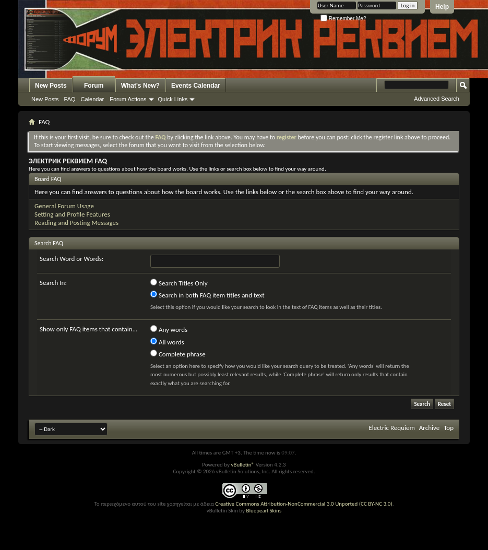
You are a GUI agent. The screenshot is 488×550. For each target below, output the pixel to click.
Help (442, 6)
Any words (168, 329)
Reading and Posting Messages (76, 222)
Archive (429, 428)
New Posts (51, 85)
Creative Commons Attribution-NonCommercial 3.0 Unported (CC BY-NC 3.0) (303, 503)
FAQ (70, 99)
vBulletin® (242, 464)
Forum (93, 85)
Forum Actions (128, 99)
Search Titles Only (179, 283)
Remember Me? (343, 18)
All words (167, 342)
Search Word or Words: (71, 258)
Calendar (92, 99)
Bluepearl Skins (263, 510)
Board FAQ (47, 179)
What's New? (140, 85)
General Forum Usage (64, 206)
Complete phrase (178, 354)
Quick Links (173, 99)
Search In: (53, 282)
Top (449, 428)
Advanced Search (436, 98)
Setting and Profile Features (72, 214)
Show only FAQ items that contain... (88, 329)
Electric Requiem (391, 428)
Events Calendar (195, 85)
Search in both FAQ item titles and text (207, 295)
